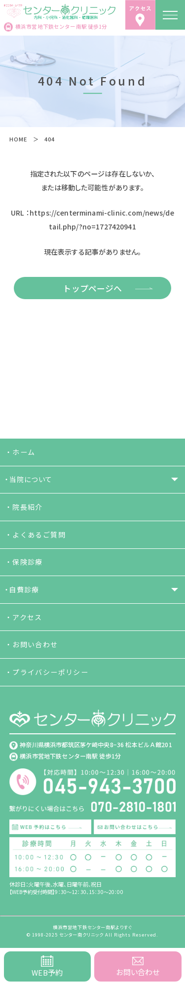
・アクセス (23, 617)
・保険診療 (24, 562)
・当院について (29, 479)
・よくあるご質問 (35, 534)
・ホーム (20, 452)
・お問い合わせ (31, 644)
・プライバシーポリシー (46, 672)
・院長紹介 (24, 507)
